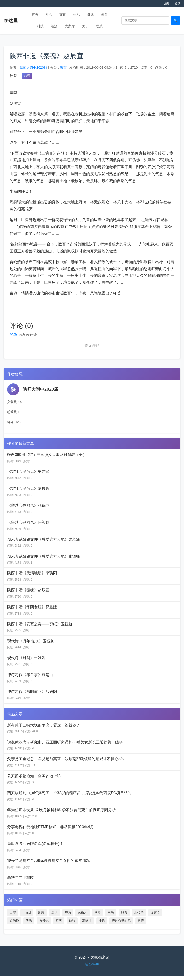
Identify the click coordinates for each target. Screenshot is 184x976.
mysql (27, 912)
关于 (85, 26)
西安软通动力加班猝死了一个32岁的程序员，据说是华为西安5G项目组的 (69, 793)
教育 (104, 14)
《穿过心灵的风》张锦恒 (28, 505)
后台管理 (92, 964)
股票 (124, 912)
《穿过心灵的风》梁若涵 (28, 472)
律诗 (72, 920)
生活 (76, 14)
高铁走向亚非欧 (20, 878)
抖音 (141, 920)
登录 (177, 3)
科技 (40, 26)
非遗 (27, 76)
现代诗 (139, 912)
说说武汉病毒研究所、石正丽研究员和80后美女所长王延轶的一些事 (65, 742)
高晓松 (87, 920)
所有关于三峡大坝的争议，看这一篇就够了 (43, 725)
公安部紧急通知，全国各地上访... (35, 776)
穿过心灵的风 (121, 920)
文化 (62, 14)
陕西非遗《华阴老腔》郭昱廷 (32, 607)
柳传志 (44, 920)
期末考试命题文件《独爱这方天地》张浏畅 (43, 556)
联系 (99, 26)
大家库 (70, 26)
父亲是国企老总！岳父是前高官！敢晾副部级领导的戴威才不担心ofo (65, 759)
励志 (41, 912)
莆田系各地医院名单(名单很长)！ (35, 844)
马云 (97, 912)
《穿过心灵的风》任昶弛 (28, 522)
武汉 (54, 912)
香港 (29, 920)
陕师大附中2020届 (33, 67)
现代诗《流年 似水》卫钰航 (30, 641)
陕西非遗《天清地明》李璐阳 (32, 573)
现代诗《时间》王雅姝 (26, 658)
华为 (68, 912)
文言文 (155, 912)
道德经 (14, 920)
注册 (167, 3)
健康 (90, 14)
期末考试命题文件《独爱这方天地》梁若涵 (43, 539)
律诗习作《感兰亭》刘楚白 (30, 675)
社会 (49, 14)
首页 (35, 14)
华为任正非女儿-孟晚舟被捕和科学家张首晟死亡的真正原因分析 (61, 810)
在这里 (11, 20)
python (82, 912)
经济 (54, 26)
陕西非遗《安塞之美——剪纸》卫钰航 (39, 624)
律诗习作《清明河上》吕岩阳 (32, 692)
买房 (59, 920)
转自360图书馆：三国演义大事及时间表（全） (46, 455)
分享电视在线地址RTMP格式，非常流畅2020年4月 (50, 827)
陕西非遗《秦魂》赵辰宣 (28, 590)
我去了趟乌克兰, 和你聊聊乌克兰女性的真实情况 (48, 861)
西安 (13, 912)
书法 (111, 912)
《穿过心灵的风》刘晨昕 (28, 489)
